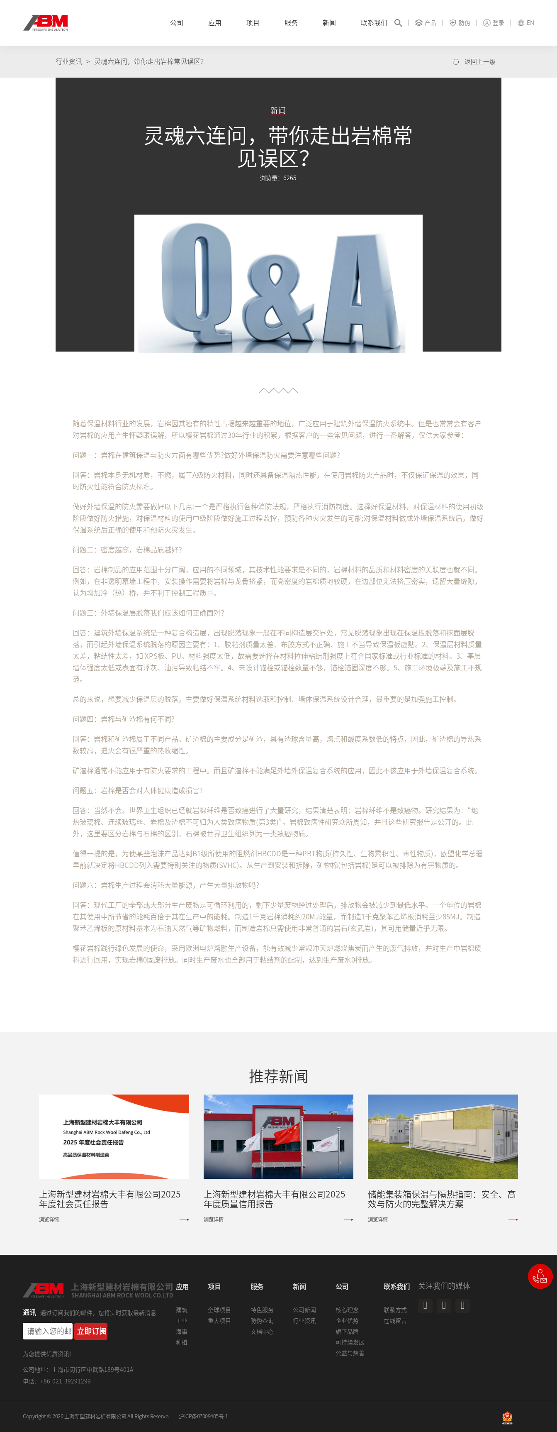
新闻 (329, 23)
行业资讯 (69, 61)
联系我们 (374, 23)
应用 (214, 23)
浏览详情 (49, 1219)
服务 (291, 23)
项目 (253, 23)
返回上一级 (480, 62)
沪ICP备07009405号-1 (203, 1416)
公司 (176, 23)
